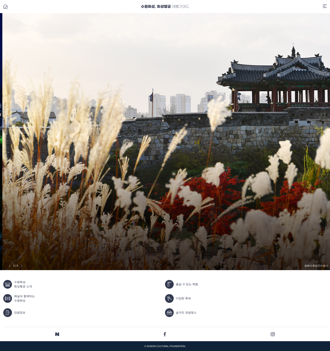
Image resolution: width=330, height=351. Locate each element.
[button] (21, 266)
